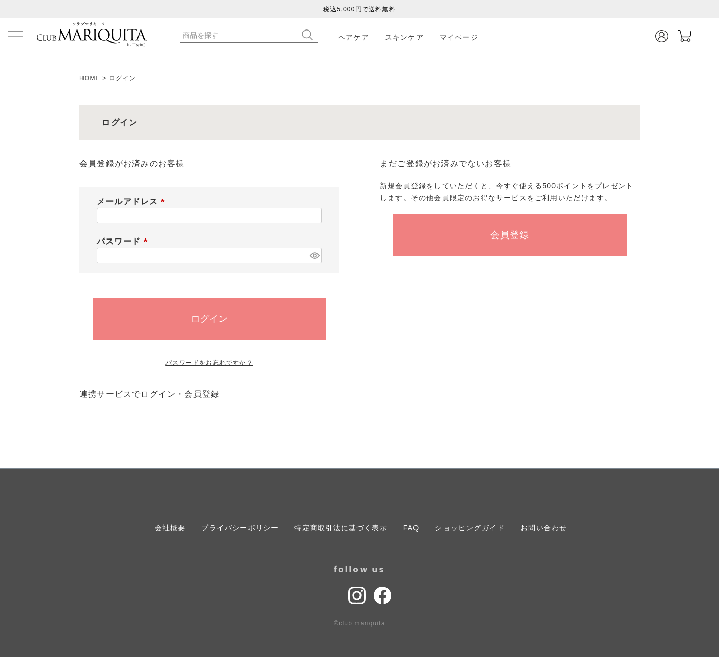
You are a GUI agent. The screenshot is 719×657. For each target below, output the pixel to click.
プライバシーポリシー (240, 528)
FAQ (411, 528)
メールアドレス (133, 201)
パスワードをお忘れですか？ (209, 362)
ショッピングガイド (470, 528)
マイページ (458, 37)
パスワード (124, 241)
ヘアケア (353, 37)
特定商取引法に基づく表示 (340, 528)
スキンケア (404, 37)
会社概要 (170, 528)
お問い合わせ (543, 528)
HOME (89, 78)
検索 (309, 35)
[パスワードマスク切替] (314, 255)
